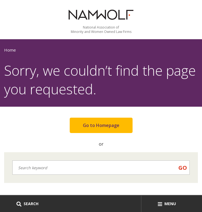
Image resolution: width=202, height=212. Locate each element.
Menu (167, 203)
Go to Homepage (101, 125)
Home (10, 50)
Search (27, 203)
